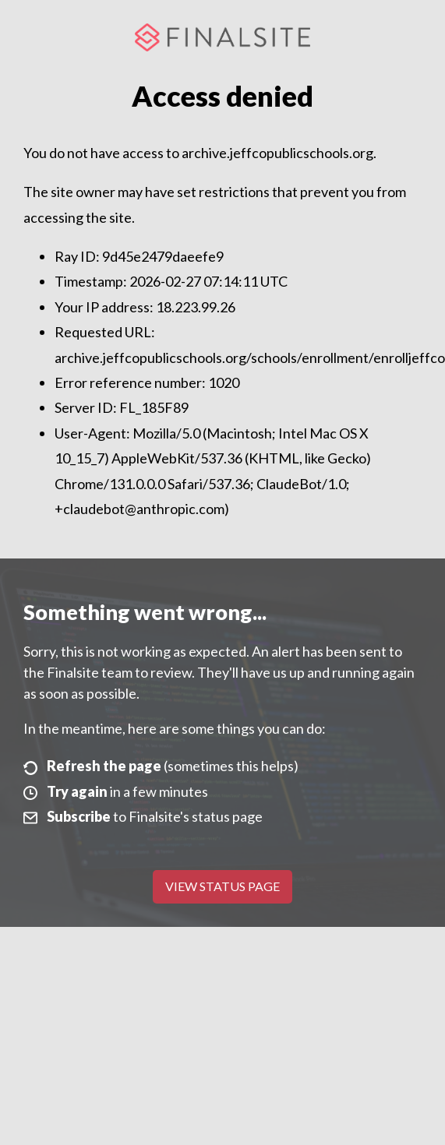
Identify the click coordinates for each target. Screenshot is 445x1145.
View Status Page (222, 886)
